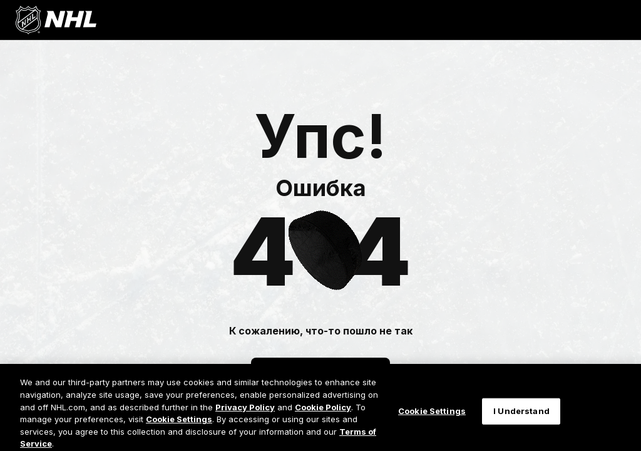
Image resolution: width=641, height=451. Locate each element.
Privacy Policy (245, 412)
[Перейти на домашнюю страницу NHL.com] (55, 20)
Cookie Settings (179, 424)
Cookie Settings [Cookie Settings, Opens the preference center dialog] (432, 416)
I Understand (521, 416)
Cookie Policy (323, 412)
